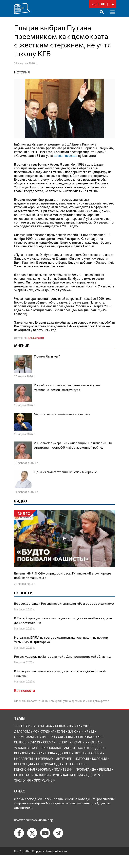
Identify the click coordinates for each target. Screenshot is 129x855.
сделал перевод (65, 155)
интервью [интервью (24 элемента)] (44, 759)
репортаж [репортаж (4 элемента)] (22, 775)
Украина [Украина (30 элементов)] (92, 742)
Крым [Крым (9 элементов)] (89, 731)
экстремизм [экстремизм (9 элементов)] (44, 780)
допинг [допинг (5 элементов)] (64, 753)
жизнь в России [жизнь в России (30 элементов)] (88, 753)
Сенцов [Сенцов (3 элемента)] (20, 742)
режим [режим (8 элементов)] (105, 769)
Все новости (24, 690)
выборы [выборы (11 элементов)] (21, 753)
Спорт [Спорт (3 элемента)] (64, 742)
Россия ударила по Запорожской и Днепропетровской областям (62, 656)
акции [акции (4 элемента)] (69, 748)
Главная (19, 701)
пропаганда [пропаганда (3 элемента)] (86, 769)
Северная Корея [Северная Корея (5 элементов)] (89, 737)
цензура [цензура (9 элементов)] (93, 775)
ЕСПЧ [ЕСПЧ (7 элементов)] (61, 731)
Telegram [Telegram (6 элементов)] (22, 726)
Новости (32, 701)
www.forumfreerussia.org (33, 820)
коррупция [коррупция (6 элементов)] (23, 764)
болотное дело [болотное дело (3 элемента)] (91, 748)
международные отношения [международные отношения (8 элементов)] (60, 764)
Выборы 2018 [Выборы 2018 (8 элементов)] (79, 726)
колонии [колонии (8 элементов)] (99, 759)
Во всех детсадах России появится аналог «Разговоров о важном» (64, 603)
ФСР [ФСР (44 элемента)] (35, 748)
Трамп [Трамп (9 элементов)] (77, 742)
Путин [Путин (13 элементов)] (42, 737)
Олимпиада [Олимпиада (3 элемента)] (24, 737)
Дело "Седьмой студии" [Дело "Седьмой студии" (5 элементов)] (34, 731)
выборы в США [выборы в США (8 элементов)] (43, 753)
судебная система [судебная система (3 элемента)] (67, 775)
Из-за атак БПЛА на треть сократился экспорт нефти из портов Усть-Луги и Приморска (61, 639)
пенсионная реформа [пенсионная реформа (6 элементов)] (32, 769)
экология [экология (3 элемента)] (22, 780)
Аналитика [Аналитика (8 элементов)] (42, 726)
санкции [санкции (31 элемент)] (41, 775)
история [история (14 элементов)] (82, 759)
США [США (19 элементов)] (69, 737)
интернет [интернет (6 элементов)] (63, 759)
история (22, 72)
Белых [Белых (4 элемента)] (60, 726)
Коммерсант (36, 338)
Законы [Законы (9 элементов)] (74, 731)
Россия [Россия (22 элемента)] (57, 737)
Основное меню (113, 16)
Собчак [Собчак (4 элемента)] (49, 742)
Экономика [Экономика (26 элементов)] (51, 748)
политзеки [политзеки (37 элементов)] (63, 769)
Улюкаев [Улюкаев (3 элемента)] (21, 748)
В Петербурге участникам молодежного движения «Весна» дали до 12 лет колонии (63, 620)
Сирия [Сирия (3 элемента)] (35, 742)
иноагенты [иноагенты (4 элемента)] (23, 759)
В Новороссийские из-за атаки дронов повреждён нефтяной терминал (60, 673)
